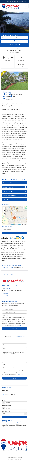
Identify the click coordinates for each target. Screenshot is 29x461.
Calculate (14, 417)
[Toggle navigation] (26, 6)
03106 (11, 267)
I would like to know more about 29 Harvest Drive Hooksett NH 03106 (14, 357)
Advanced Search (13, 44)
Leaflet (12, 224)
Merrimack (18, 265)
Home (3, 265)
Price (3, 400)
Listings (9, 265)
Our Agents (5, 295)
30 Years (6, 394)
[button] (14, 41)
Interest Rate (6, 411)
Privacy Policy (20, 325)
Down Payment (6, 405)
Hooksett (5, 267)
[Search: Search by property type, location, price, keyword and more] (14, 37)
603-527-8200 (7, 288)
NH (13, 265)
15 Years (12, 394)
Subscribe (14, 328)
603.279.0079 (13, 1)
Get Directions (14, 233)
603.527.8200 (23, 1)
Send (14, 378)
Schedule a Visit (20, 336)
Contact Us (5, 293)
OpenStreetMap (18, 224)
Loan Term (5, 390)
